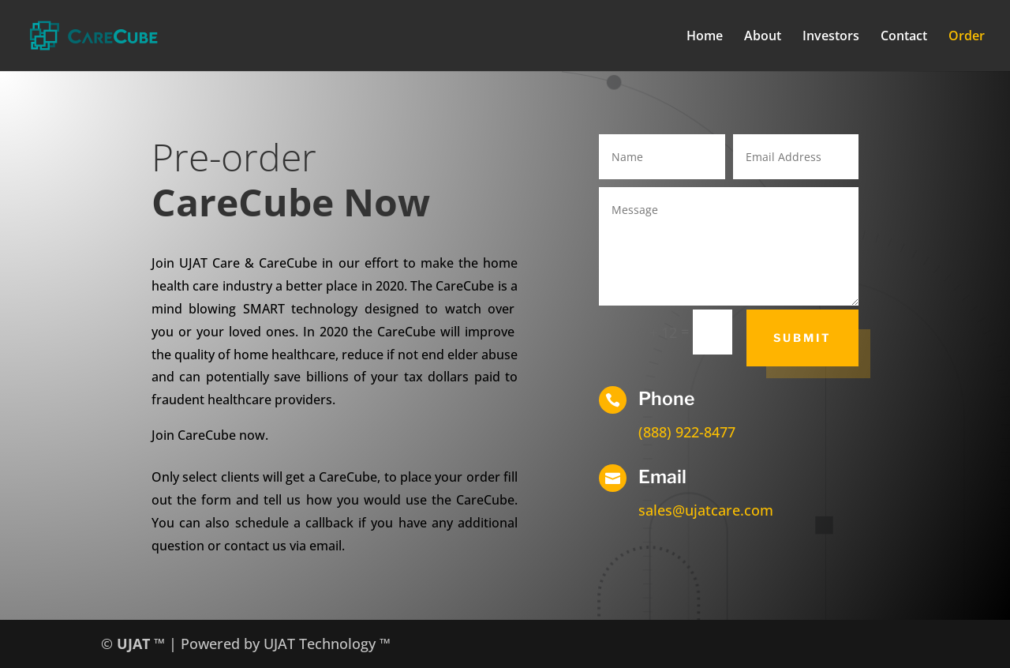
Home (704, 37)
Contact (904, 37)
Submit (802, 337)
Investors (830, 37)
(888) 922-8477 (686, 431)
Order (966, 37)
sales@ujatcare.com (705, 510)
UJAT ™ (143, 643)
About (762, 37)
